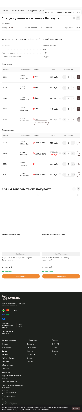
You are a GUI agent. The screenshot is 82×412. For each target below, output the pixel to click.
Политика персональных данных (7, 325)
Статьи (54, 354)
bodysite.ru (6, 333)
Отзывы (30, 358)
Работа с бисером (8, 358)
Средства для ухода (9, 381)
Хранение (5, 368)
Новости (30, 351)
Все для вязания (18, 11)
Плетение (5, 361)
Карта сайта (20, 325)
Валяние (5, 354)
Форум (54, 347)
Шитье (4, 351)
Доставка (30, 344)
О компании (31, 347)
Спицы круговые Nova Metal (53, 234)
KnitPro (10, 27)
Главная (5, 11)
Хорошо (76, 408)
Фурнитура (6, 372)
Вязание (5, 344)
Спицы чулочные (58, 11)
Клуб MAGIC (56, 344)
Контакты (30, 361)
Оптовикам (31, 354)
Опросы (55, 351)
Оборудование (7, 365)
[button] (74, 189)
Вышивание (6, 347)
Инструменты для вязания (38, 11)
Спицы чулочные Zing (11, 234)
